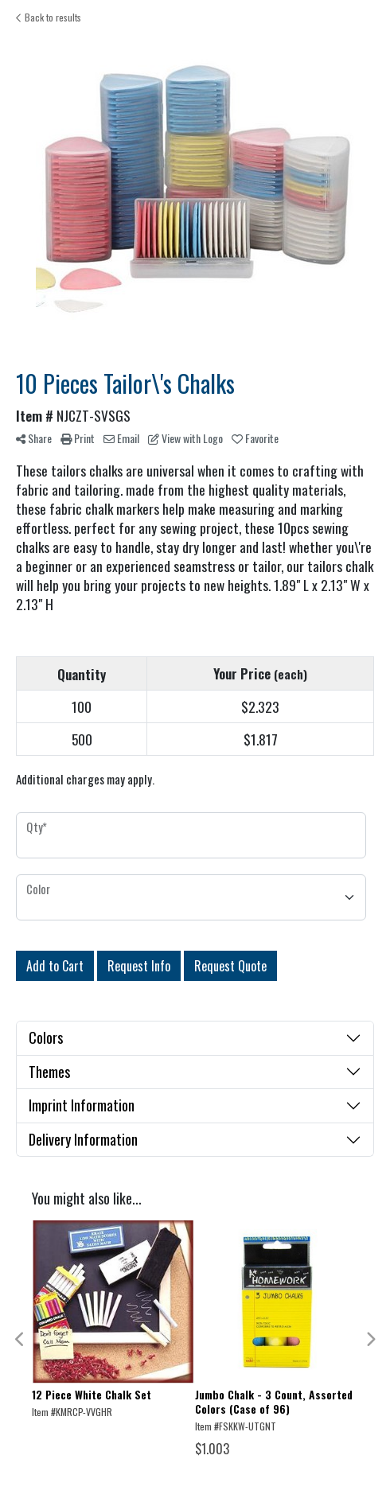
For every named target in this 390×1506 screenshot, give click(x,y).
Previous (20, 1340)
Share (34, 438)
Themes (49, 1071)
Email (121, 438)
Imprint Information (82, 1105)
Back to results (48, 17)
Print (77, 438)
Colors (46, 1037)
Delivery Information (83, 1139)
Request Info (138, 965)
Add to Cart (55, 965)
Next (370, 1340)
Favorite (255, 438)
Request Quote (230, 965)
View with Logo (185, 438)
